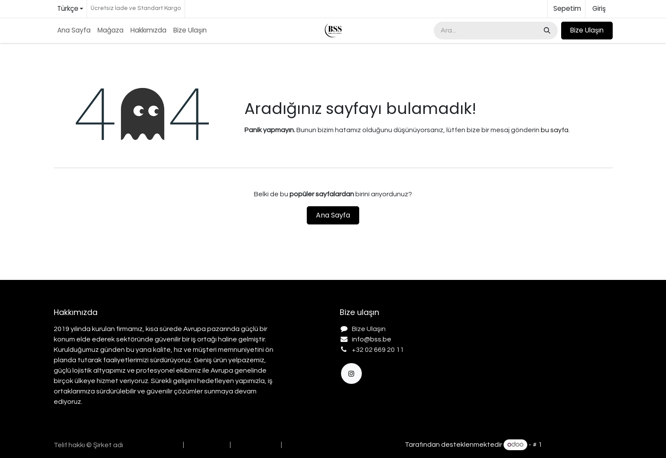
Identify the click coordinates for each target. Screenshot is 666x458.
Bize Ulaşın (587, 30)
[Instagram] (351, 373)
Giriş (599, 8)
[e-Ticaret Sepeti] (566, 9)
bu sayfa (555, 130)
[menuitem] (74, 30)
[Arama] (546, 30)
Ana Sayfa (333, 215)
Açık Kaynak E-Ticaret (578, 444)
